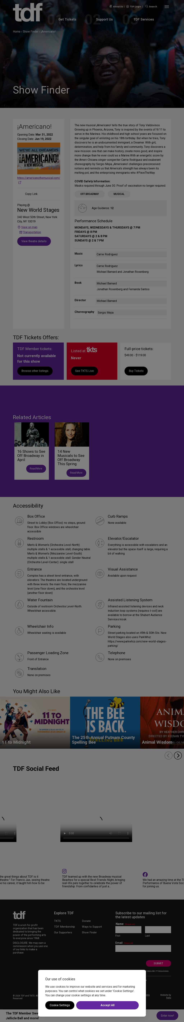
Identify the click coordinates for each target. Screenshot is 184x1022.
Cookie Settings (60, 1005)
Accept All (107, 1005)
